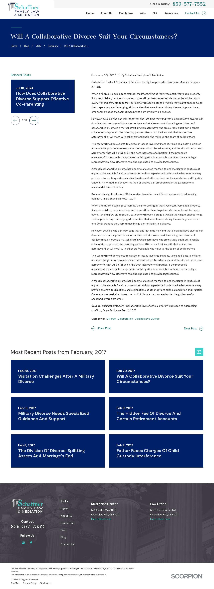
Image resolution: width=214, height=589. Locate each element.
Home (64, 508)
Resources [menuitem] (171, 13)
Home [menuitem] (90, 13)
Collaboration (125, 318)
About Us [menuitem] (106, 13)
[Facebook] (31, 542)
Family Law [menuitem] (126, 13)
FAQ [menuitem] (154, 13)
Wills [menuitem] (143, 13)
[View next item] (33, 120)
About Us (66, 516)
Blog (63, 537)
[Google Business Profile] (23, 542)
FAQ (63, 530)
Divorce (111, 318)
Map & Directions (101, 519)
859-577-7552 (189, 4)
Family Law (67, 523)
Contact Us (67, 544)
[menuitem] (15, 583)
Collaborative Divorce (147, 318)
